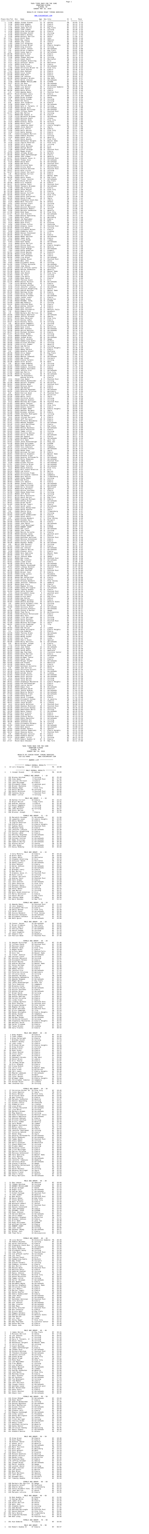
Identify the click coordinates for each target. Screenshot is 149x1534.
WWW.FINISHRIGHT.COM (43, 16)
